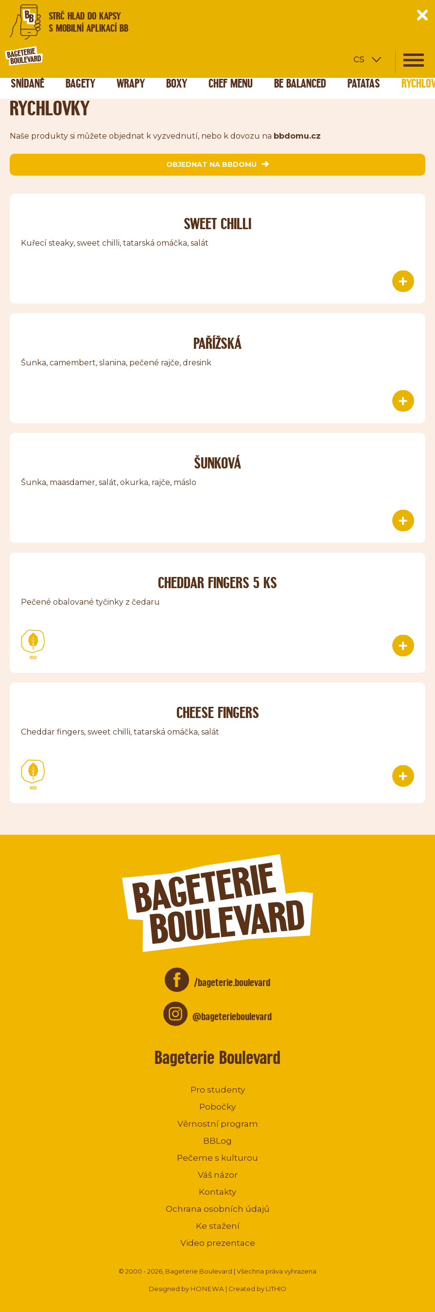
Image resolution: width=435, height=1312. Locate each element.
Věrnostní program (217, 1124)
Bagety (80, 83)
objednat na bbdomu (217, 164)
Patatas (364, 83)
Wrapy (131, 83)
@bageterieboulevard (232, 1016)
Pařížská (217, 343)
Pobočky (217, 1107)
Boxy (176, 83)
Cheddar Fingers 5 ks (217, 583)
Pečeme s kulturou (217, 1158)
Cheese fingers (217, 712)
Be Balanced (300, 83)
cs (359, 58)
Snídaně (27, 83)
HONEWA (207, 1289)
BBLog (217, 1141)
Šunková (217, 463)
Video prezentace (217, 1243)
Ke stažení (218, 1226)
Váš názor (218, 1175)
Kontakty (217, 1192)
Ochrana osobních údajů (217, 1209)
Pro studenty (218, 1090)
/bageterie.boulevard (232, 982)
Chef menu (231, 83)
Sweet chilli (217, 224)
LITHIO (276, 1289)
